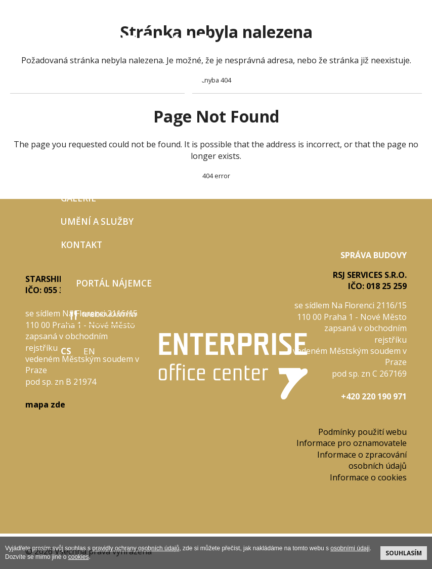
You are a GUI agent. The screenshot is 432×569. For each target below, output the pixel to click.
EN (89, 351)
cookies (78, 556)
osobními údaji (349, 548)
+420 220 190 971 (374, 396)
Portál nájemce (114, 283)
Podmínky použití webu (362, 431)
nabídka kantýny (103, 315)
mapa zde (45, 404)
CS (66, 351)
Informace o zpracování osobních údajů (362, 460)
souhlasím (403, 553)
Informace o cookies (368, 477)
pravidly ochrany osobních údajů (135, 548)
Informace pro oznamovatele (351, 443)
